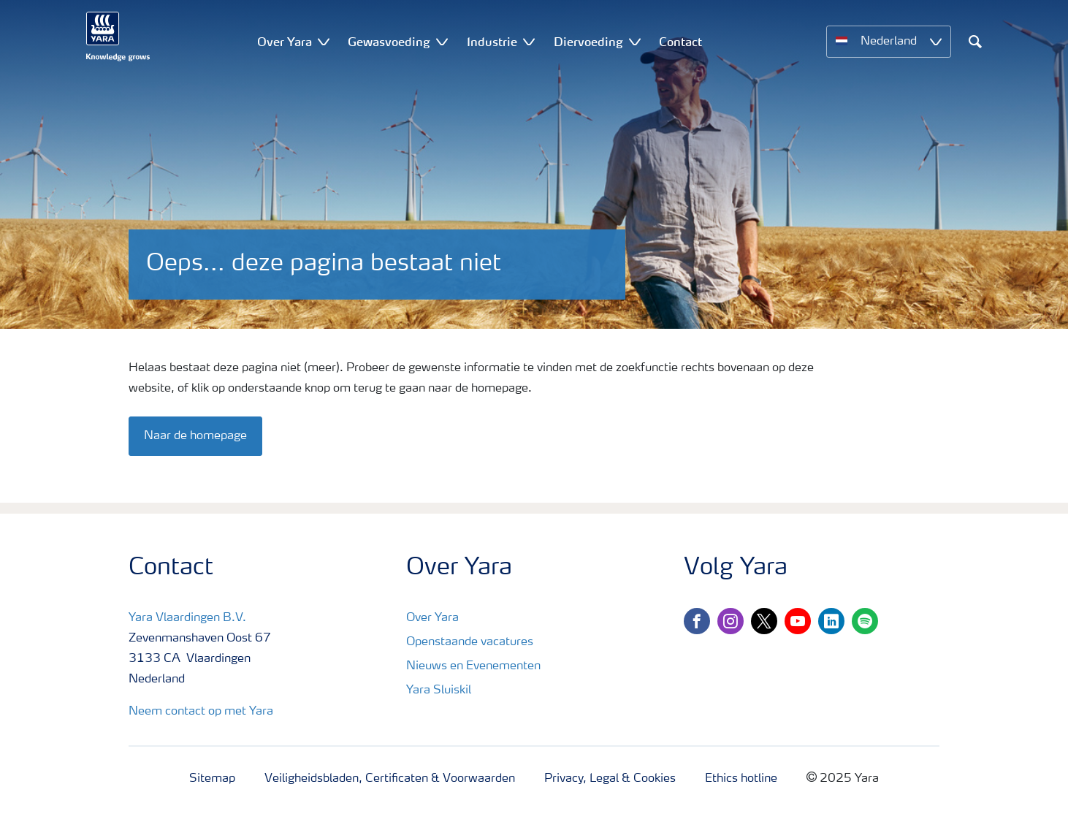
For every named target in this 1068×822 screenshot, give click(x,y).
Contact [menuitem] (680, 41)
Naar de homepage (195, 436)
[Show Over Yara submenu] (323, 41)
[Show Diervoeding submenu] (635, 41)
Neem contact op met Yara (201, 712)
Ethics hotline (741, 779)
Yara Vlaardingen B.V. (187, 618)
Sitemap (212, 779)
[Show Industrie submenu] (529, 41)
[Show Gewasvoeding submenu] (442, 41)
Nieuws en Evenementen (473, 666)
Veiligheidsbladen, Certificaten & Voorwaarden (389, 779)
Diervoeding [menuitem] (588, 41)
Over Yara (432, 618)
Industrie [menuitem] (492, 41)
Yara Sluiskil (438, 690)
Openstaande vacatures (469, 642)
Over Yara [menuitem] (284, 41)
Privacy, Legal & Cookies (610, 779)
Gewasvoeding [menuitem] (389, 41)
